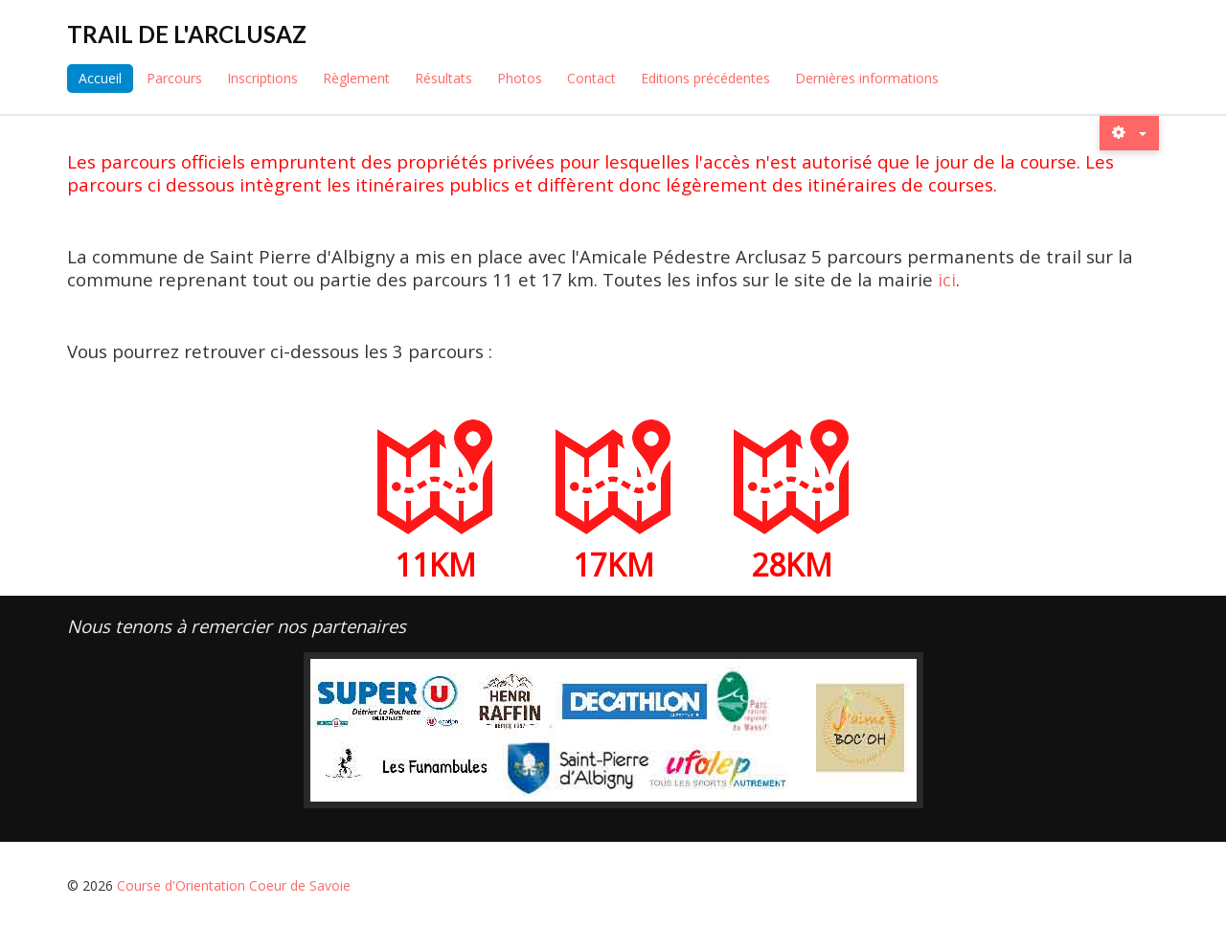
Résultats (443, 78)
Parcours (174, 78)
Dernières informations (867, 78)
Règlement (356, 78)
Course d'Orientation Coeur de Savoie (234, 885)
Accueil (100, 78)
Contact (591, 78)
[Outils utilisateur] (1129, 132)
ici (947, 279)
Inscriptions (262, 78)
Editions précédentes (705, 78)
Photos (519, 78)
